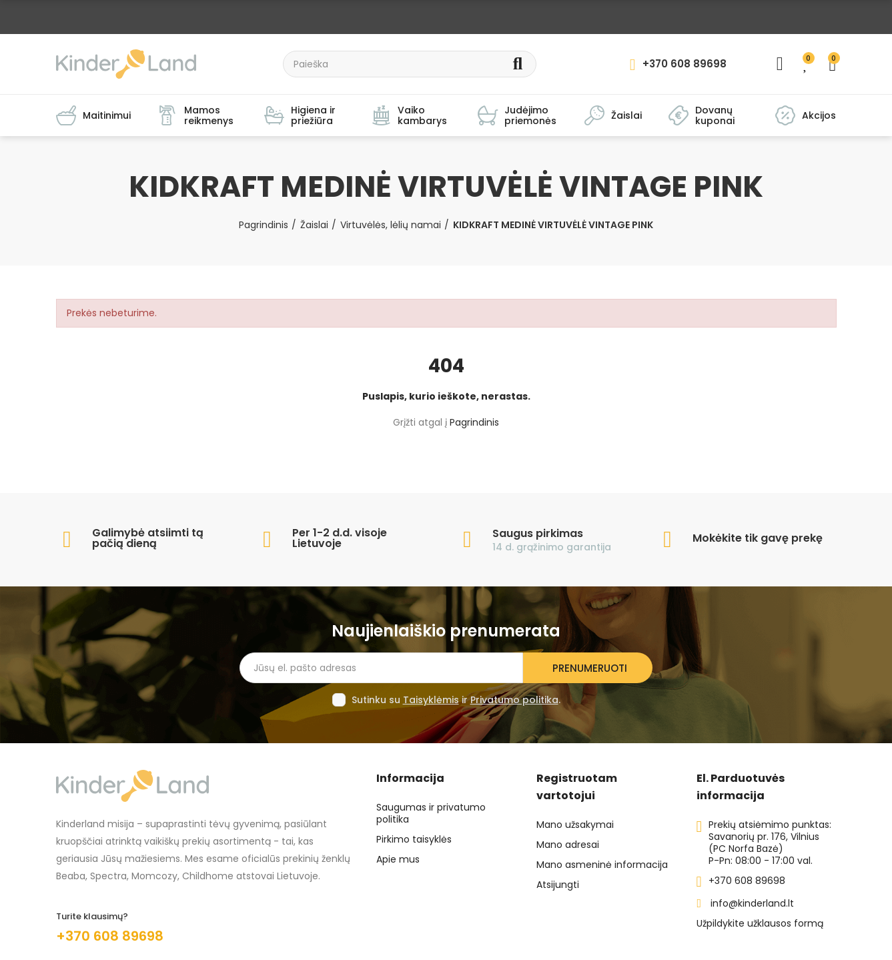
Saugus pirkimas (537, 533)
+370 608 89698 (109, 936)
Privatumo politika (514, 699)
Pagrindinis (474, 422)
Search (518, 64)
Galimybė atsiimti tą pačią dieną (147, 538)
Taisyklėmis (431, 699)
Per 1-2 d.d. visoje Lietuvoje (339, 538)
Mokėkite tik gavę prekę (758, 538)
